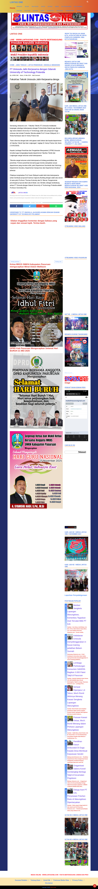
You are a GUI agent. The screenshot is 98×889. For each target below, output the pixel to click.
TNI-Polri (34, 6)
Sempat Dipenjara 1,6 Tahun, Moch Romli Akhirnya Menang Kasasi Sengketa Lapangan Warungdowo (76, 696)
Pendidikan (70, 10)
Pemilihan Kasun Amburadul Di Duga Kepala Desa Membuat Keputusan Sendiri (77, 747)
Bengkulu (50, 10)
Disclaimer (49, 883)
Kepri (42, 10)
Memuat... (69, 373)
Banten (19, 10)
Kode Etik (46, 880)
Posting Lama (58, 261)
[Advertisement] (76, 468)
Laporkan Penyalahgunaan (76, 595)
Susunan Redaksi (21, 880)
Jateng (50, 6)
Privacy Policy (78, 880)
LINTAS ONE (16, 2)
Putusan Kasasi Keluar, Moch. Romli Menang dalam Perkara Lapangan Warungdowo (77, 723)
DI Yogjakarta (66, 6)
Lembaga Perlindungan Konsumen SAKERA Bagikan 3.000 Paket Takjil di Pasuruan (76, 669)
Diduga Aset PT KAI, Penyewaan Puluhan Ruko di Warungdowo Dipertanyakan (77, 795)
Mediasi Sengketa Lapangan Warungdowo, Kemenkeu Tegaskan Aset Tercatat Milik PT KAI (76, 614)
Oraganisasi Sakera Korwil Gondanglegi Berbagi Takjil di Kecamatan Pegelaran (76, 771)
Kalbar (35, 10)
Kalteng (27, 10)
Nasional (60, 10)
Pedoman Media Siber (61, 880)
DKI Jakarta (78, 6)
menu (78, 10)
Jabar (57, 6)
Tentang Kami (35, 880)
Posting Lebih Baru (15, 261)
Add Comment (36, 75)
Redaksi (19, 6)
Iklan (27, 6)
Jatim (43, 6)
